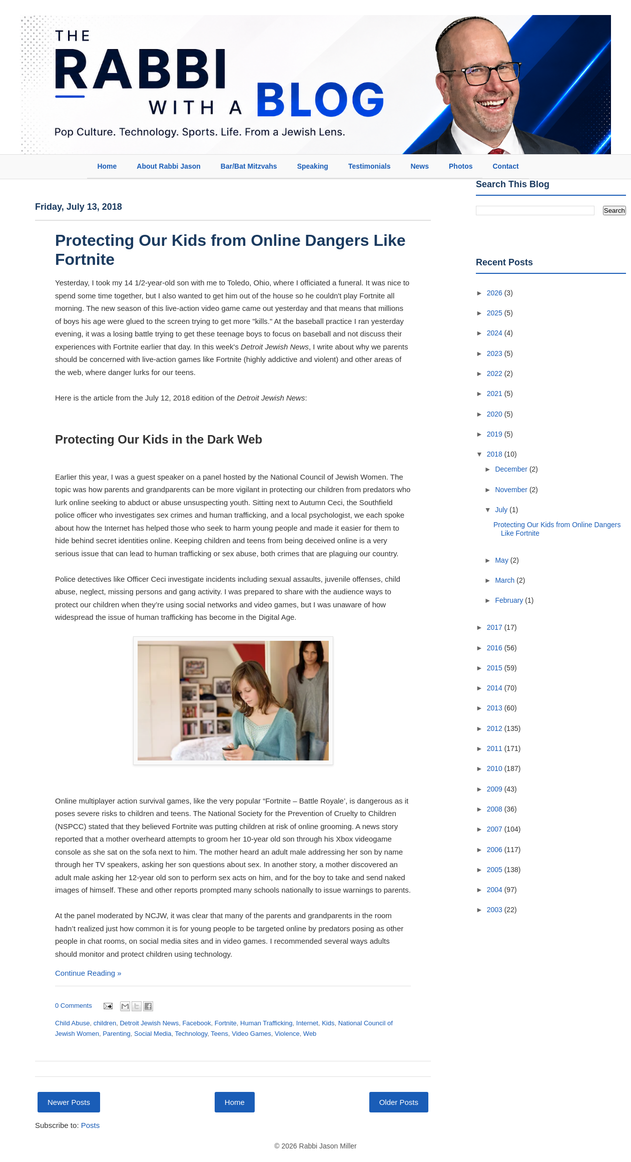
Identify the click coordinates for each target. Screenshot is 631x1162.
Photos (460, 166)
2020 (495, 414)
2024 (495, 333)
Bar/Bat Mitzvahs (249, 166)
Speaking (312, 166)
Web (310, 1033)
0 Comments (73, 1005)
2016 (495, 648)
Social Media (152, 1033)
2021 (495, 394)
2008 (495, 809)
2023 (495, 353)
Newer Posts (69, 1102)
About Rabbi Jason (169, 166)
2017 (495, 627)
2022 (495, 373)
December (512, 469)
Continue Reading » (88, 973)
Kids (328, 1023)
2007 (495, 829)
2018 (495, 454)
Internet (307, 1023)
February (510, 600)
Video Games (251, 1033)
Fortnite (226, 1023)
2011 (495, 748)
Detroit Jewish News (149, 1023)
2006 (495, 850)
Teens (219, 1033)
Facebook (196, 1023)
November (512, 490)
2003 (495, 910)
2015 (495, 668)
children (105, 1023)
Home (107, 166)
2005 (495, 870)
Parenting (117, 1033)
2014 (495, 688)
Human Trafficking (266, 1023)
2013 (495, 708)
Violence (287, 1033)
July (502, 510)
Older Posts (398, 1102)
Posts (90, 1125)
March (505, 580)
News (419, 166)
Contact (505, 166)
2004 (495, 890)
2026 (495, 293)
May (502, 560)
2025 (495, 313)
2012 (495, 728)
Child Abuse (72, 1023)
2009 (495, 789)
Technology (191, 1033)
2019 (495, 434)
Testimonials (369, 166)
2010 (495, 768)
